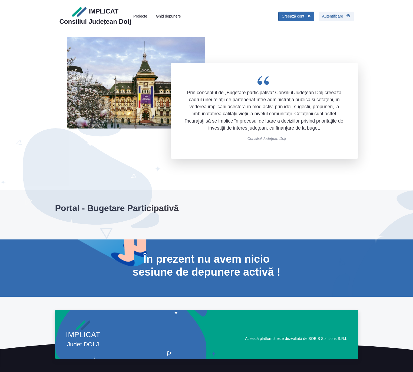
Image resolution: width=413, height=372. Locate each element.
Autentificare (336, 16)
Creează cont (296, 16)
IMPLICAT (95, 16)
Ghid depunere (168, 16)
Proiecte (140, 16)
